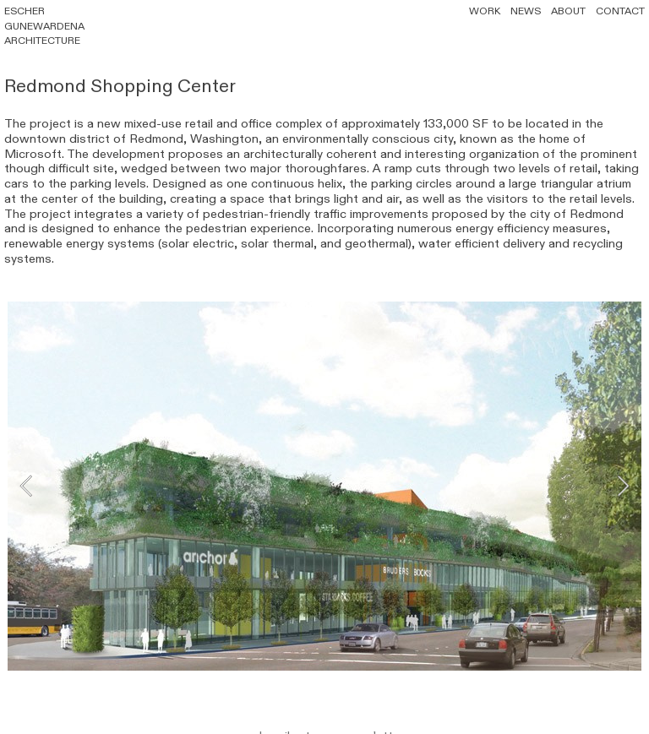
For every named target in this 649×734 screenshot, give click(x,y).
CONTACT (620, 11)
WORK (484, 11)
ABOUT (563, 11)
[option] (324, 485)
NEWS (525, 11)
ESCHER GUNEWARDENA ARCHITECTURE (44, 25)
